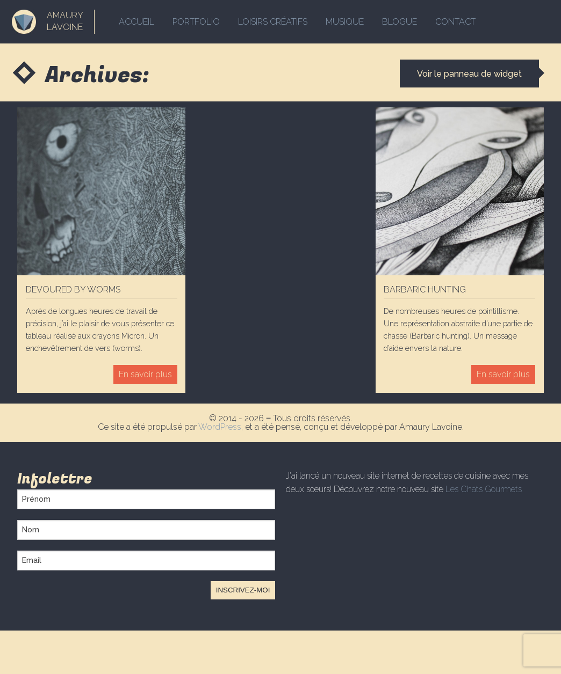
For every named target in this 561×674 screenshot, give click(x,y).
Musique (345, 22)
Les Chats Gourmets (483, 489)
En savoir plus (145, 374)
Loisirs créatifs (272, 22)
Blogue (399, 22)
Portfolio (196, 22)
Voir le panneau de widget (469, 74)
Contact (455, 22)
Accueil (136, 22)
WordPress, (221, 427)
